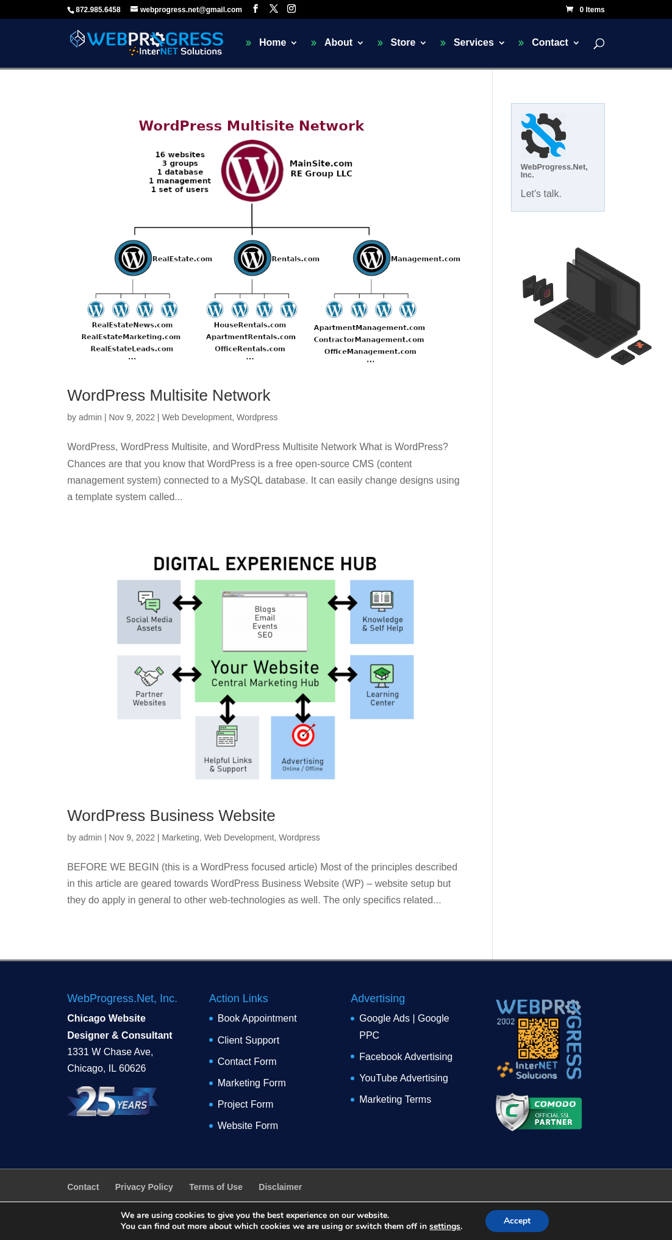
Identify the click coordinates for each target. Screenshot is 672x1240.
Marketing (180, 837)
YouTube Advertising (403, 1078)
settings (444, 1226)
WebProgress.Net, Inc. (554, 170)
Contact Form (247, 1061)
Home (272, 43)
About (338, 43)
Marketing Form (252, 1083)
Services (474, 43)
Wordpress (257, 417)
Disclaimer (280, 1187)
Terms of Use (216, 1187)
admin (90, 417)
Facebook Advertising (405, 1057)
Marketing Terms (395, 1099)
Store (403, 43)
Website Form (248, 1125)
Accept (517, 1221)
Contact (550, 43)
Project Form (246, 1104)
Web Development (197, 417)
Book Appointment (257, 1018)
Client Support (248, 1040)
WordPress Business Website (171, 815)
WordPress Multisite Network (168, 395)
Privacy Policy (144, 1187)
